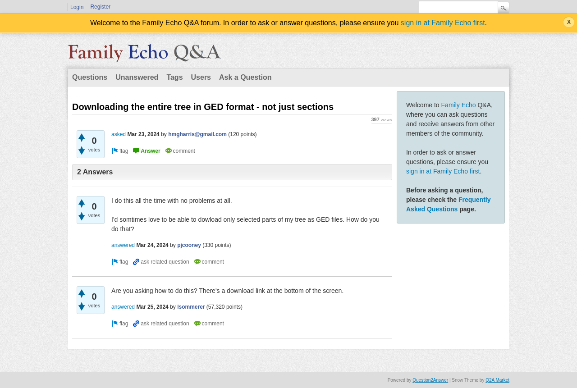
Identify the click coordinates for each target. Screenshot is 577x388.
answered (123, 245)
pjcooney (189, 245)
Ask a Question (245, 77)
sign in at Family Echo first (443, 23)
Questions (89, 77)
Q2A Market (497, 380)
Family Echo (458, 105)
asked (118, 134)
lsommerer (191, 307)
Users (201, 77)
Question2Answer (430, 380)
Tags (174, 77)
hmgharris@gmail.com (197, 134)
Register (100, 7)
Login (76, 7)
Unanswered (136, 77)
